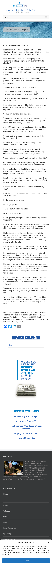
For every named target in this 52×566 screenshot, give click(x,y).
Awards (6, 505)
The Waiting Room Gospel (26, 416)
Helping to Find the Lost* (26, 433)
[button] (49, 542)
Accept (26, 561)
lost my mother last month (30, 246)
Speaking (7, 533)
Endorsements (9, 539)
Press (5, 522)
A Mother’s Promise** (26, 421)
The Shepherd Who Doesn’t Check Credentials (26, 427)
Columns (6, 511)
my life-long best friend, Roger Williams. (25, 267)
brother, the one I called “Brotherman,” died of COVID (23, 234)
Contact (6, 516)
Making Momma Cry (26, 438)
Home (5, 494)
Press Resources (9, 528)
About (5, 499)
